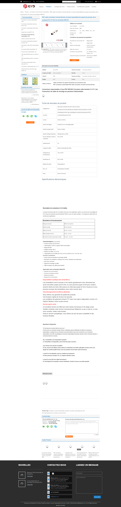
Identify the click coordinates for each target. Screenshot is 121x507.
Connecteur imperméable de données (29, 28)
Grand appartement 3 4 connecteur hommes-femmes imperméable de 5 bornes (82, 455)
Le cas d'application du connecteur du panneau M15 (34, 481)
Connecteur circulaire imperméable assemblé (59, 410)
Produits (48, 6)
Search (78, 1)
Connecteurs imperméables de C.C (29, 66)
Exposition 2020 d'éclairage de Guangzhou (35, 473)
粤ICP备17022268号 (60, 505)
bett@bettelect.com (27, 1)
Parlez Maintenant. (89, 1)
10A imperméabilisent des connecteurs (29, 54)
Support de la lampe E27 (26, 32)
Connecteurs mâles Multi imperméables (30, 45)
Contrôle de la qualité (83, 6)
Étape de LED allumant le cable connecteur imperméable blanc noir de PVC (94, 455)
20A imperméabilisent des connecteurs (29, 58)
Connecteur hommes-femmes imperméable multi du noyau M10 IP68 (46, 455)
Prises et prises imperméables (27, 51)
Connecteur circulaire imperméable (29, 20)
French (99, 1)
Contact (94, 6)
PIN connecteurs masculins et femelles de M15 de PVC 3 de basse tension (58, 455)
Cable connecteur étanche (27, 38)
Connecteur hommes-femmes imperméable (39, 12)
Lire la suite (29, 476)
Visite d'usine (71, 6)
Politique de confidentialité (30, 503)
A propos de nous (59, 6)
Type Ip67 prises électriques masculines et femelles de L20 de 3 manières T (70, 455)
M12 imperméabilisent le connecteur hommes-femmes (54, 413)
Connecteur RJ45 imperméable (28, 49)
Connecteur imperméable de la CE (77, 410)
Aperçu (41, 6)
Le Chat (75, 60)
